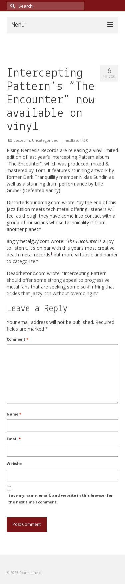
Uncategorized (45, 140)
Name (14, 414)
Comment (17, 339)
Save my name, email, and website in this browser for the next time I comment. (60, 498)
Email (14, 438)
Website (14, 463)
